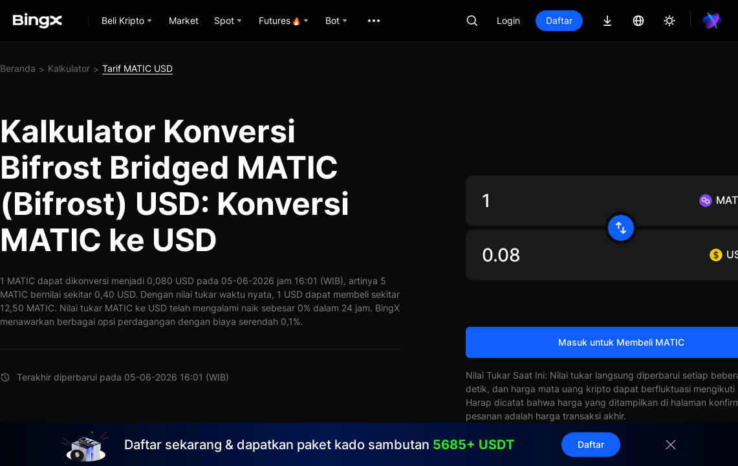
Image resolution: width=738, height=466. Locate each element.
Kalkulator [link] (69, 68)
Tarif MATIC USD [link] (137, 68)
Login (508, 20)
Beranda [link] (18, 68)
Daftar (559, 20)
